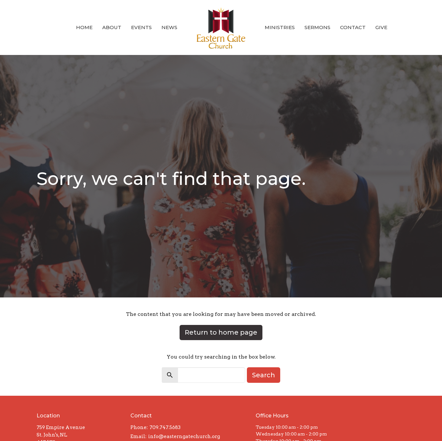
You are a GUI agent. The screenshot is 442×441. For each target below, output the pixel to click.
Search (263, 375)
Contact (353, 27)
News (169, 27)
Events (141, 27)
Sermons (317, 27)
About (111, 27)
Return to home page (221, 332)
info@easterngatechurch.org (184, 436)
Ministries (280, 27)
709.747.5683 (165, 427)
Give (381, 27)
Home (84, 27)
